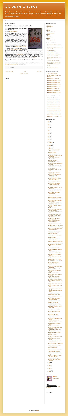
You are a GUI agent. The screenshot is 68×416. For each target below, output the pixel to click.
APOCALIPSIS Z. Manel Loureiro (54, 177)
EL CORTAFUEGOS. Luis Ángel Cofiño (55, 260)
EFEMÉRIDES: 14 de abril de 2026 (53, 104)
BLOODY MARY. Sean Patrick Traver (54, 186)
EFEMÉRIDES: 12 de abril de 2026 (53, 90)
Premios (48, 38)
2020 (49, 130)
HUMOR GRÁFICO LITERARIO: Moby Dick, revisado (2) (55, 201)
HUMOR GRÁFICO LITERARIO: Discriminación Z (54, 158)
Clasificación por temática (30, 19)
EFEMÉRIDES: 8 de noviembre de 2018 (54, 116)
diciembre (50, 142)
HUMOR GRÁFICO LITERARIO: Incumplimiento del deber (54, 247)
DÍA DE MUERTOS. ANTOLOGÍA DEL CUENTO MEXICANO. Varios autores (54, 63)
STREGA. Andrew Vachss (52, 233)
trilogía (20, 46)
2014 (49, 139)
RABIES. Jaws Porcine (52, 207)
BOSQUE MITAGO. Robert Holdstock (54, 279)
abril (49, 366)
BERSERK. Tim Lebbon (52, 160)
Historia (48, 30)
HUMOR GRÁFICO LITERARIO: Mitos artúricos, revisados (55, 257)
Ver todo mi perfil (56, 378)
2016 (49, 136)
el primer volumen (13, 49)
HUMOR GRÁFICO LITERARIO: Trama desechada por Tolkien (55, 229)
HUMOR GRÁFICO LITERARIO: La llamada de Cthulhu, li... (54, 346)
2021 (49, 128)
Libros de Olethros (21, 6)
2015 (49, 138)
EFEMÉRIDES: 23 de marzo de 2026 (53, 86)
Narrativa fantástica (13, 31)
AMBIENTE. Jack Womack (53, 302)
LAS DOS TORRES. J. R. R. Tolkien (54, 259)
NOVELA (49, 65)
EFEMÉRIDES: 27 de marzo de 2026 (53, 84)
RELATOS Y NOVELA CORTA (52, 67)
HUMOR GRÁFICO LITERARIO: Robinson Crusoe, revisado (54, 150)
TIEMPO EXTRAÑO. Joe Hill (52, 73)
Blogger (37, 410)
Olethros (55, 376)
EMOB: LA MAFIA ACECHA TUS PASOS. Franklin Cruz (54, 221)
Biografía (49, 25)
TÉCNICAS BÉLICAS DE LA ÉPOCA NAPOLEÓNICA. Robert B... (54, 203)
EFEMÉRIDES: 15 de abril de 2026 (53, 82)
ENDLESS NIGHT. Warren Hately (54, 268)
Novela (48, 35)
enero (50, 371)
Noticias (48, 34)
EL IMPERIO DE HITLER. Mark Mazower (55, 225)
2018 (49, 133)
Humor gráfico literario (51, 31)
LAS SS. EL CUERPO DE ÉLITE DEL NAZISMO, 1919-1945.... (55, 356)
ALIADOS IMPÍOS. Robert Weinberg (54, 214)
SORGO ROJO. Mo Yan (52, 168)
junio (49, 363)
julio (49, 362)
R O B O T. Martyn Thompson (53, 262)
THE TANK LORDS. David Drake (54, 351)
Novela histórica (50, 37)
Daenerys (7, 64)
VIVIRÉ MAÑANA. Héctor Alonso (54, 294)
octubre (50, 145)
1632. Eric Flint (51, 312)
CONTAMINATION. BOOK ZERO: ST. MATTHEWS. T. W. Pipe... (55, 231)
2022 (49, 127)
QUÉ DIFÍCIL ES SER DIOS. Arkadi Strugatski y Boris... (54, 330)
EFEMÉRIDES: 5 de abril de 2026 (53, 88)
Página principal (7, 19)
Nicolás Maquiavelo (14, 64)
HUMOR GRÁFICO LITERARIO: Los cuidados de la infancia (54, 175)
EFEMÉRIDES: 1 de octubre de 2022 (53, 114)
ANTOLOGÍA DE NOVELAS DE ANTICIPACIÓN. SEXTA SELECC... (55, 304)
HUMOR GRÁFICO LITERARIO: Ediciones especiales (54, 299)
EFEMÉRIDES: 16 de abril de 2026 (53, 106)
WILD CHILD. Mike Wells (52, 347)
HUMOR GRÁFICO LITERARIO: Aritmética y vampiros (54, 309)
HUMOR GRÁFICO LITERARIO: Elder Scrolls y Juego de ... (55, 210)
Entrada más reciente (9, 71)
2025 (49, 122)
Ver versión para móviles (24, 73)
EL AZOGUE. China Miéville (53, 314)
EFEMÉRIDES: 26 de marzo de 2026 (53, 80)
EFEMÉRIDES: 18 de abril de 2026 (53, 108)
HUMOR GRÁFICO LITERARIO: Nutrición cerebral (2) (54, 239)
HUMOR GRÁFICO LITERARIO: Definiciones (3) (54, 193)
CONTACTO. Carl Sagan (51, 50)
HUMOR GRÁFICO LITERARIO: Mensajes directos (54, 219)
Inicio (25, 71)
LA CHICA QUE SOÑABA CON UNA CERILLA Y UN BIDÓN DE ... (54, 179)
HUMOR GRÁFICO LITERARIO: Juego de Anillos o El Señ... (55, 328)
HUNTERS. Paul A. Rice (52, 334)
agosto (50, 148)
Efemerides (49, 27)
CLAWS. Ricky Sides (52, 237)
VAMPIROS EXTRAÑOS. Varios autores (55, 241)
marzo (50, 368)
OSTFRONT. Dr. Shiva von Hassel (54, 161)
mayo (50, 365)
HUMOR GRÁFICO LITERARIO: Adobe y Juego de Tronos (55, 289)
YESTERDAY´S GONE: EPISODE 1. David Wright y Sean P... (54, 342)
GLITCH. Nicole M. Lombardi (53, 272)
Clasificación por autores (18, 19)
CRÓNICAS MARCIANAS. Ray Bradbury (55, 227)
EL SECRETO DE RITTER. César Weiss (55, 243)
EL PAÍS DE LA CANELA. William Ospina (55, 343)
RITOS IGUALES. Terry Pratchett (54, 311)
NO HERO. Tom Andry (52, 152)
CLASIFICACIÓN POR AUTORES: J (53, 60)
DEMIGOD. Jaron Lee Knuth (53, 325)
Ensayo (48, 29)
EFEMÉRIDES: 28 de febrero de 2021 (54, 110)
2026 (49, 121)
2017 (49, 135)
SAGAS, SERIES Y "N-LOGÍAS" (53, 52)
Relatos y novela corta (51, 39)
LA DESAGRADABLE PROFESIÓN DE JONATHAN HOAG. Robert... (55, 349)
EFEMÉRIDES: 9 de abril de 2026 (53, 78)
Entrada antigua (39, 71)
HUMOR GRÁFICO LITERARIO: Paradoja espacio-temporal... (54, 277)
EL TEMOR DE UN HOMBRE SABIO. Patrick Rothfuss (55, 235)
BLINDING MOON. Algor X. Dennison (54, 197)
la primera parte (19, 54)
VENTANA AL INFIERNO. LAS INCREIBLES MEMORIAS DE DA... (55, 252)
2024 (49, 124)
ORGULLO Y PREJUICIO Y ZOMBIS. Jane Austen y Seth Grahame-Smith (54, 55)
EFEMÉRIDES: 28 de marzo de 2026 (53, 92)
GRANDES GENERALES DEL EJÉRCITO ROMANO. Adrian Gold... (55, 321)
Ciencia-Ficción (50, 26)
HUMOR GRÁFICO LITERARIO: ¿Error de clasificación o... (55, 166)
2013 (49, 141)
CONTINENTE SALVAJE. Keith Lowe (54, 153)
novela (20, 49)
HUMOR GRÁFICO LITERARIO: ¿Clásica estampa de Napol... (54, 184)
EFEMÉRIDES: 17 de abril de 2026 (53, 112)
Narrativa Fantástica (50, 33)
